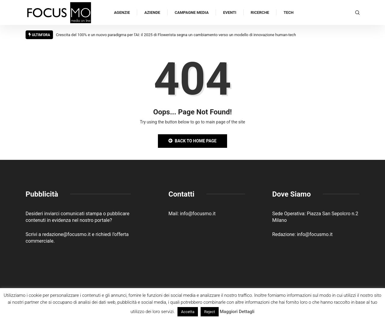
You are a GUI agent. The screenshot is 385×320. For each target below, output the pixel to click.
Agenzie (122, 12)
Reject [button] (209, 311)
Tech (289, 12)
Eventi (229, 12)
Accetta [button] (188, 311)
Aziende (152, 12)
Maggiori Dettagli (237, 311)
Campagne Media (192, 12)
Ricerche (260, 12)
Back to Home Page (192, 140)
